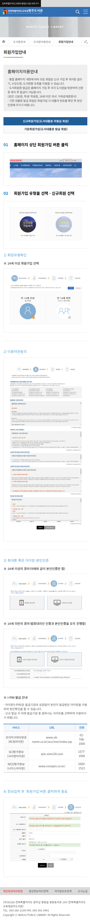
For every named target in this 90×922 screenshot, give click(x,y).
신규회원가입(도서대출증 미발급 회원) (46, 121)
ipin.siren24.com (52, 754)
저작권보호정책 (63, 891)
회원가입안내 (66, 42)
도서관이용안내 (42, 42)
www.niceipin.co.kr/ (52, 766)
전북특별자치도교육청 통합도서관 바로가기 (20, 3)
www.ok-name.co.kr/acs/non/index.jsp (52, 739)
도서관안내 (19, 42)
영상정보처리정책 (38, 891)
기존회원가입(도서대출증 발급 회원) (46, 129)
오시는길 (83, 891)
